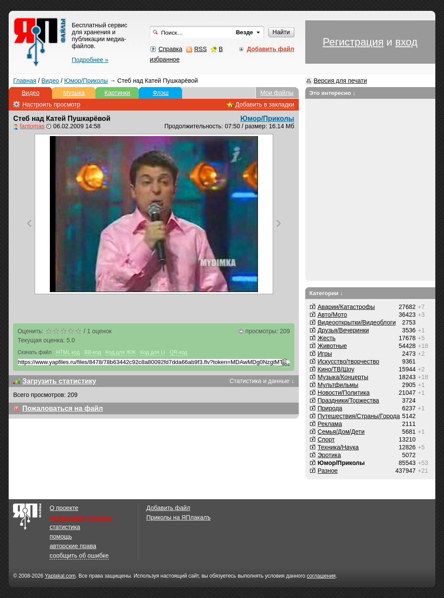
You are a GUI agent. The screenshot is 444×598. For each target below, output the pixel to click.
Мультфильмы (338, 384)
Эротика (329, 455)
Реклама (330, 423)
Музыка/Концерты (343, 377)
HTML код (67, 352)
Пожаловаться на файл (62, 408)
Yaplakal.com (60, 576)
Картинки (117, 92)
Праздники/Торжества (348, 400)
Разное (328, 470)
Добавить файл (168, 507)
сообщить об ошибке (78, 555)
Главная (24, 80)
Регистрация (353, 42)
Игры (325, 353)
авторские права (72, 546)
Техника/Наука (338, 447)
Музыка (74, 92)
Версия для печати (340, 80)
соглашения (321, 576)
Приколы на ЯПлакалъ (179, 517)
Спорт (326, 439)
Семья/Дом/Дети (341, 431)
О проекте (63, 507)
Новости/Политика (344, 392)
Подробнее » (90, 59)
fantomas (32, 126)
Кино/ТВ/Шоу (336, 369)
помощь (60, 536)
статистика (64, 526)
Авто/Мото (332, 314)
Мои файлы (277, 92)
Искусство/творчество (348, 361)
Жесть (327, 338)
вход (406, 42)
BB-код (92, 352)
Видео (50, 80)
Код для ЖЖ (120, 352)
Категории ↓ (326, 293)
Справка (170, 49)
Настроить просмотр (51, 104)
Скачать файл (34, 352)
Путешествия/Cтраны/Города (359, 416)
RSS (200, 49)
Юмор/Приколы (86, 80)
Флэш (161, 92)
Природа (330, 408)
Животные (332, 345)
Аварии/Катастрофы (346, 306)
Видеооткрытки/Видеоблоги (357, 322)
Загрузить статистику (59, 381)
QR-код (178, 352)
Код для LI (152, 352)
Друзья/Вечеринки (343, 330)
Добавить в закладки (264, 104)
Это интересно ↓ (333, 93)
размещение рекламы (80, 517)
